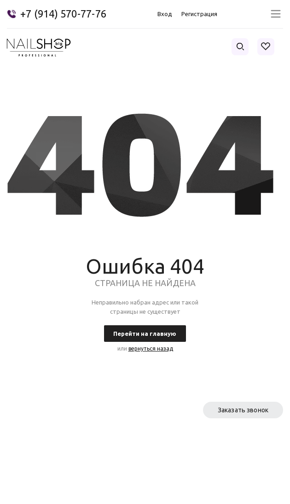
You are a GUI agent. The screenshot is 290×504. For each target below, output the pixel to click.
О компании (25, 439)
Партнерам (201, 439)
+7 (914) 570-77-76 (63, 13)
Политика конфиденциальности (237, 490)
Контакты (120, 439)
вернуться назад (150, 349)
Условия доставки (212, 455)
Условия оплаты (32, 455)
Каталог (117, 455)
